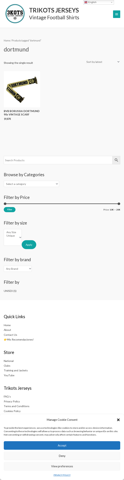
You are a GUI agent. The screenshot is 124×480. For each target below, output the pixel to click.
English (90, 2)
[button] (118, 420)
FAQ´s (7, 396)
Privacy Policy (12, 401)
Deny (62, 455)
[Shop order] (102, 62)
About (7, 329)
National (9, 360)
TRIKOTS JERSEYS (54, 10)
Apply (29, 244)
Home (7, 40)
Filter (9, 209)
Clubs (7, 365)
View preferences (62, 466)
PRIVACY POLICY (62, 475)
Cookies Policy (12, 411)
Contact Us (10, 334)
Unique (11, 235)
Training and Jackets (16, 370)
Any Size (11, 232)
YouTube (9, 375)
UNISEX (8, 290)
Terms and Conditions (16, 406)
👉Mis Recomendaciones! (19, 339)
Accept (62, 445)
